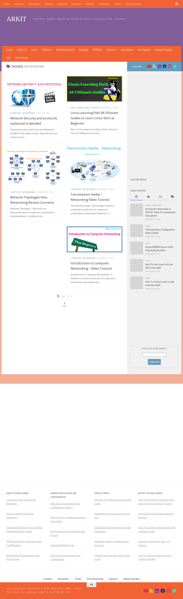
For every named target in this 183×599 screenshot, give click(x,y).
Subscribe (62, 4)
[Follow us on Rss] (154, 66)
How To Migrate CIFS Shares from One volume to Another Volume (156, 501)
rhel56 (95, 107)
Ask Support (143, 49)
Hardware (47, 49)
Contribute (104, 4)
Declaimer (63, 578)
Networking (21, 57)
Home (7, 4)
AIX (8, 57)
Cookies (47, 578)
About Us (19, 4)
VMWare (97, 49)
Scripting (83, 49)
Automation (127, 49)
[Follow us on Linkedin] (159, 66)
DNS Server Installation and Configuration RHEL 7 (65, 505)
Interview (76, 4)
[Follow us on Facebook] (164, 66)
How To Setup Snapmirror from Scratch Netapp (155, 557)
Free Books (35, 4)
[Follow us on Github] (170, 66)
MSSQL (90, 4)
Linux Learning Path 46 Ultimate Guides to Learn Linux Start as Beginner (94, 117)
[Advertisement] (118, 33)
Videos (117, 4)
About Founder (132, 578)
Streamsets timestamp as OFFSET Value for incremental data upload (160, 212)
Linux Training (133, 4)
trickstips (157, 205)
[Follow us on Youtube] (149, 66)
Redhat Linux (83, 107)
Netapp (48, 4)
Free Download (95, 578)
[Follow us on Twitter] (175, 66)
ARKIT (16, 19)
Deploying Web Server (62, 545)
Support (113, 578)
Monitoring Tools (65, 49)
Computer (15, 113)
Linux (34, 49)
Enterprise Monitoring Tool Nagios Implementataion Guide (24, 529)
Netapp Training (163, 49)
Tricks (148, 205)
